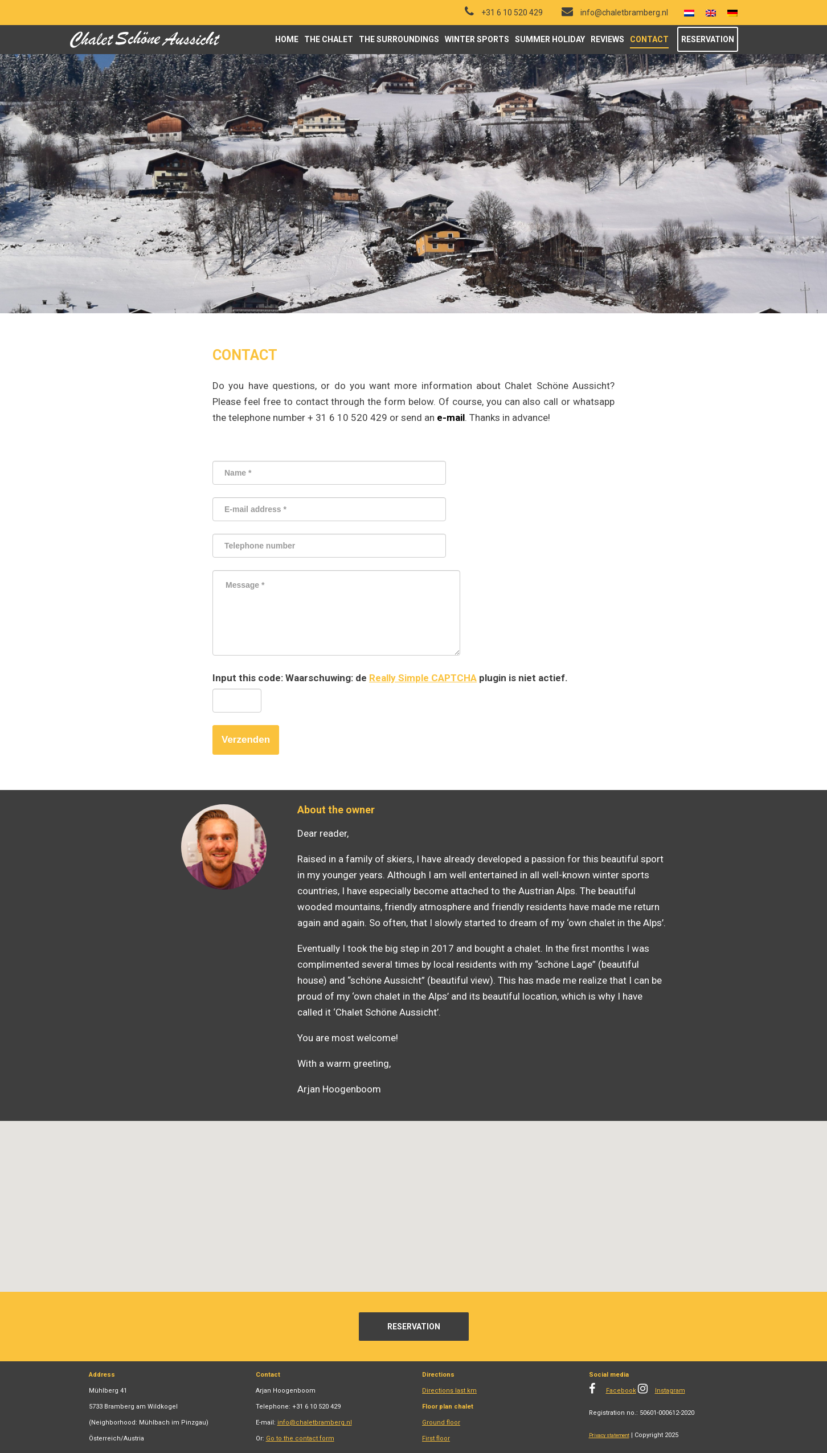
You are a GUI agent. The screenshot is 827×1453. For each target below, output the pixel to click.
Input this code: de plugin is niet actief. (390, 677)
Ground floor (441, 1422)
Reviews (607, 39)
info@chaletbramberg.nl (314, 1422)
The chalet (328, 39)
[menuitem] (689, 13)
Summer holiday (550, 39)
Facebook (621, 1390)
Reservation (707, 39)
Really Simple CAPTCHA (423, 677)
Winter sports (477, 39)
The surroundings (399, 39)
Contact (649, 39)
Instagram (670, 1390)
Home (286, 39)
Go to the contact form (300, 1438)
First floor (436, 1438)
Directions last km (449, 1390)
